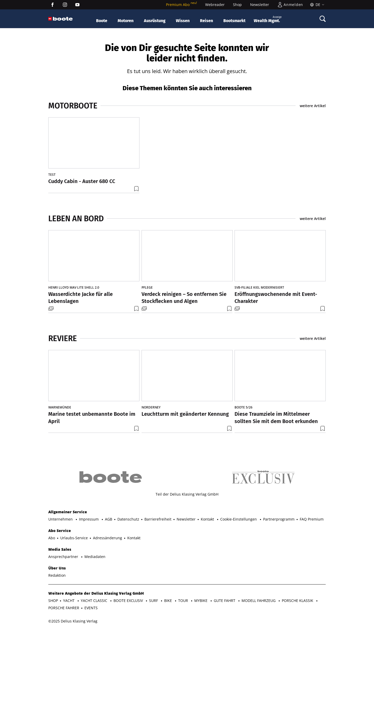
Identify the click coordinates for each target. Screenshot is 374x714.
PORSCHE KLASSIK (298, 682)
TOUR (183, 682)
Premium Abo (181, 4)
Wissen (183, 20)
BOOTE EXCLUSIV (128, 682)
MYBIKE (201, 682)
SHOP (53, 682)
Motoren (125, 20)
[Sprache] (316, 4)
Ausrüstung (154, 20)
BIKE (168, 682)
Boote (101, 20)
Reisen (206, 20)
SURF (154, 682)
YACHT (69, 682)
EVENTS (91, 689)
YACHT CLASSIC (94, 682)
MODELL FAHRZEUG (259, 682)
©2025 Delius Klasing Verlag (72, 702)
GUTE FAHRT (225, 682)
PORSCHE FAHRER (63, 689)
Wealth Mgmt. (268, 19)
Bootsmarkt (234, 20)
